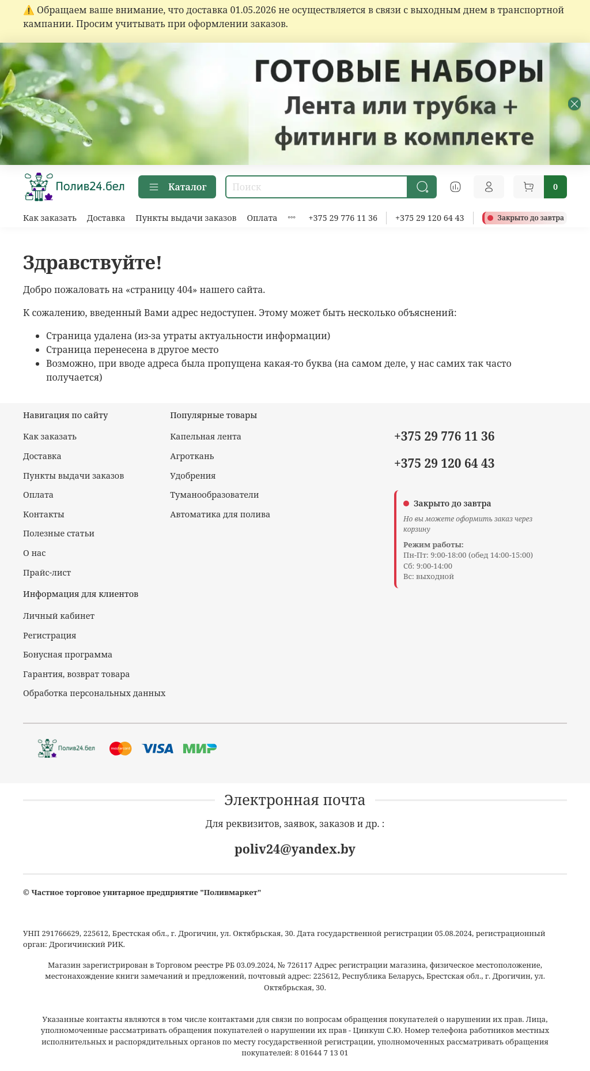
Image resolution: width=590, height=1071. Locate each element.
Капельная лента (205, 436)
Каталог (177, 187)
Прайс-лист (47, 572)
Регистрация (50, 635)
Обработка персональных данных (94, 692)
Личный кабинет (58, 615)
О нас (34, 552)
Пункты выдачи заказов (185, 217)
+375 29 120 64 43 (429, 217)
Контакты (44, 514)
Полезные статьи (58, 533)
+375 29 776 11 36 (343, 217)
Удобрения (192, 475)
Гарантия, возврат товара (76, 673)
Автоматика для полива (220, 514)
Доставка (106, 217)
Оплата (262, 217)
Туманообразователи (214, 494)
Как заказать (50, 217)
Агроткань (192, 455)
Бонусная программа (67, 654)
